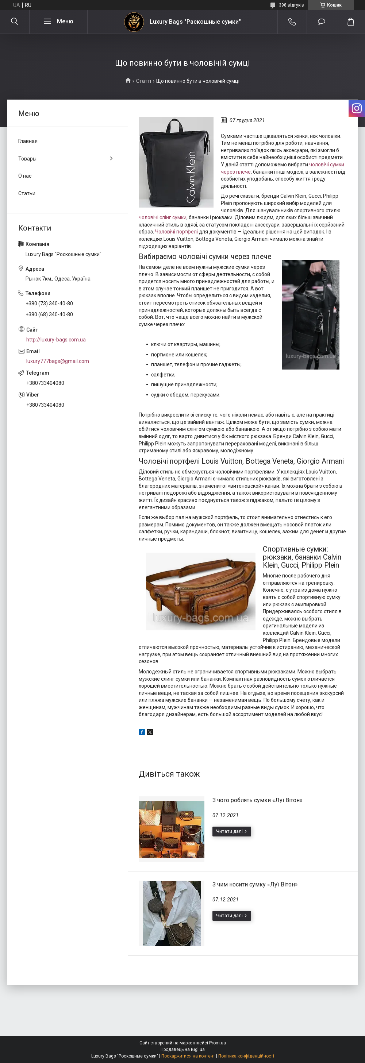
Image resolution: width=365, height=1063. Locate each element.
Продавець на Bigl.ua (183, 1049)
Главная (28, 141)
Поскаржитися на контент (188, 1056)
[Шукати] (14, 22)
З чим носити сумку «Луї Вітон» (255, 884)
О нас (24, 176)
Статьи (26, 193)
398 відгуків (291, 5)
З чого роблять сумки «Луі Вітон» (257, 800)
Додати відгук (321, 22)
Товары (27, 159)
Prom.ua (217, 1042)
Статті (143, 81)
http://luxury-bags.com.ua (56, 340)
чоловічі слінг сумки (163, 217)
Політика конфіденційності (246, 1056)
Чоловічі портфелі (176, 232)
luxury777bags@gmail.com (57, 361)
